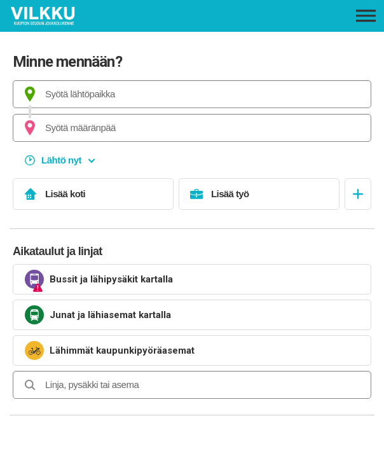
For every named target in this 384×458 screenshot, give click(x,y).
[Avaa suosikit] (358, 194)
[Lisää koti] (93, 194)
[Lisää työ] (259, 194)
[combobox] (192, 94)
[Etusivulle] (82, 15)
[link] (192, 279)
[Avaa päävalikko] (366, 15)
